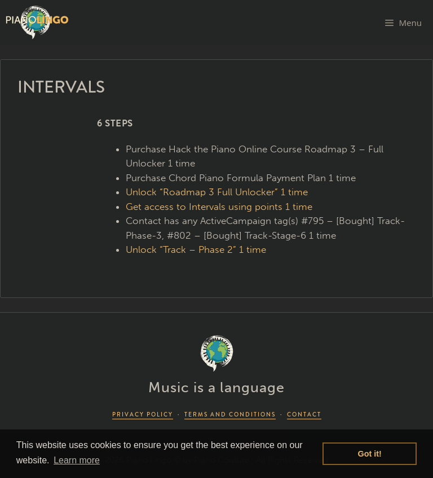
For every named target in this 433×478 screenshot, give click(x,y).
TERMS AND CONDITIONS (230, 414)
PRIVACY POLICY (142, 414)
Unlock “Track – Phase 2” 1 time (196, 249)
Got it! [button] (370, 453)
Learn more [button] (77, 460)
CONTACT (304, 414)
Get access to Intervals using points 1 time (219, 206)
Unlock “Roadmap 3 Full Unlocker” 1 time (217, 192)
